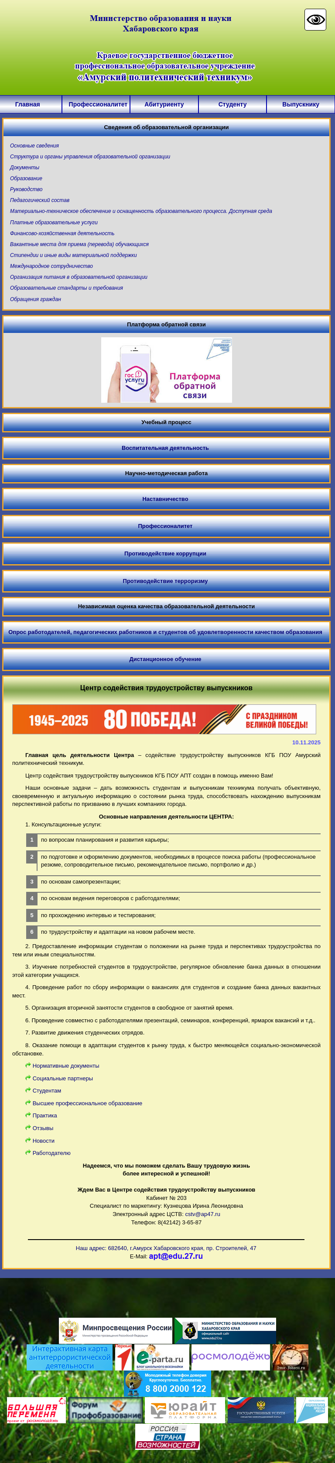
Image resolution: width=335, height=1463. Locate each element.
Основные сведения (34, 146)
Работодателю (52, 1153)
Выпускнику (300, 104)
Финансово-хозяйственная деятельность (62, 233)
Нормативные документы (66, 1065)
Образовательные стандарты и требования (66, 288)
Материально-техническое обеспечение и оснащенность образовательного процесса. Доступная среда (141, 211)
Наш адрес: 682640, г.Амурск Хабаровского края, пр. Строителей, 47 (166, 1248)
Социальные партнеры (63, 1078)
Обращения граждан (35, 299)
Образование (26, 178)
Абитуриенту (164, 104)
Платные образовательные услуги (54, 222)
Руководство (26, 189)
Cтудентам (47, 1090)
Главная (27, 104)
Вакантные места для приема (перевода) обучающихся (79, 244)
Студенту (233, 104)
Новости (44, 1141)
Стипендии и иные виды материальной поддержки (73, 255)
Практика (45, 1115)
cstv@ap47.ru (202, 1214)
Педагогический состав (39, 200)
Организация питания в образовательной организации (78, 277)
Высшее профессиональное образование (88, 1103)
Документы (24, 167)
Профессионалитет (96, 104)
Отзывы (43, 1128)
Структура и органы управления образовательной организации (90, 157)
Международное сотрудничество (51, 266)
